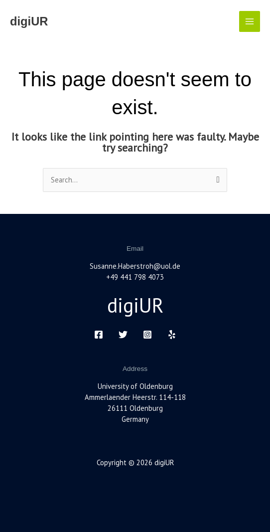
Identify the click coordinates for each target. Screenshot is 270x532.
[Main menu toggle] (249, 21)
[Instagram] (147, 334)
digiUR (29, 21)
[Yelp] (171, 334)
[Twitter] (123, 334)
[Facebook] (98, 334)
